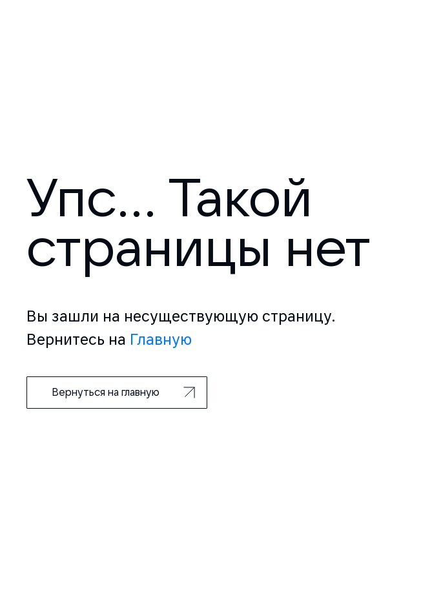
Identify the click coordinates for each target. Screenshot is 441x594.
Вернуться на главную (124, 391)
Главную (161, 339)
